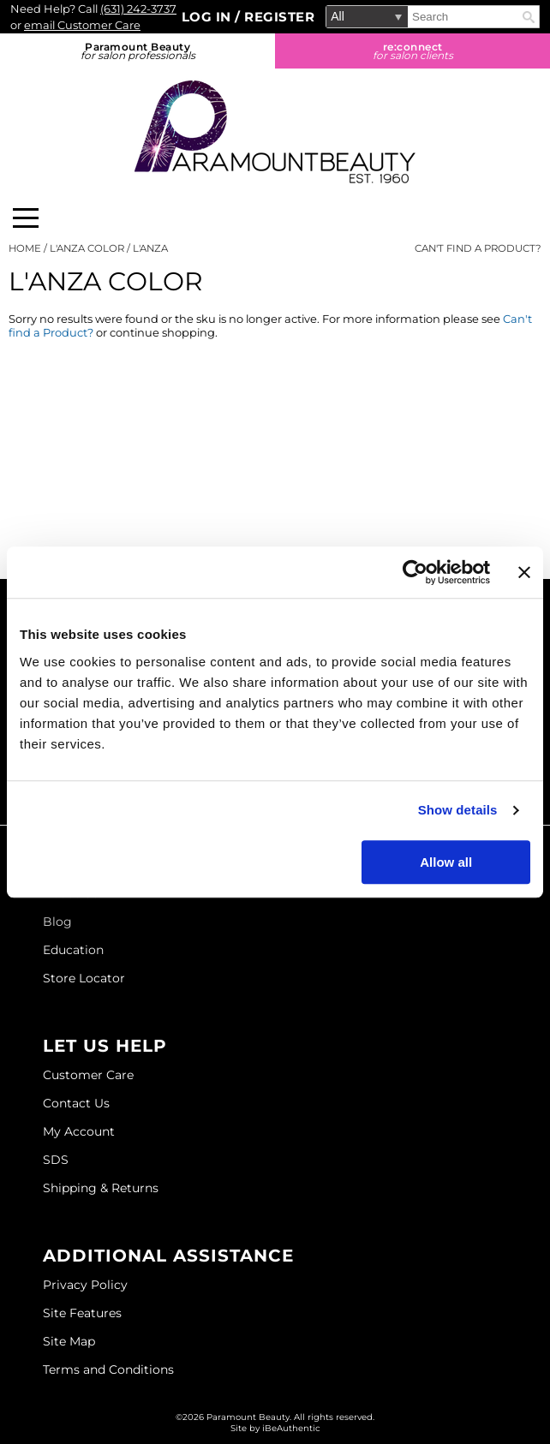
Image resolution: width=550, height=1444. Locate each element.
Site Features (82, 1313)
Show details (458, 810)
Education (73, 950)
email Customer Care (82, 25)
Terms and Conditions (108, 1369)
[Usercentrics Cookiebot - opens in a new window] (415, 572)
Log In (209, 17)
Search (529, 17)
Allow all (446, 862)
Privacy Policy (85, 1284)
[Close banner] (524, 572)
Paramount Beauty (137, 51)
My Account (79, 1131)
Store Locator (84, 978)
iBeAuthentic (291, 1428)
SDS (56, 1159)
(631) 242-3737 (138, 8)
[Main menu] (25, 218)
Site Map (69, 1341)
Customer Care (88, 1075)
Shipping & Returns (100, 1188)
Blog (57, 921)
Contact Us (76, 1103)
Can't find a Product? (478, 248)
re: (412, 51)
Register (279, 17)
